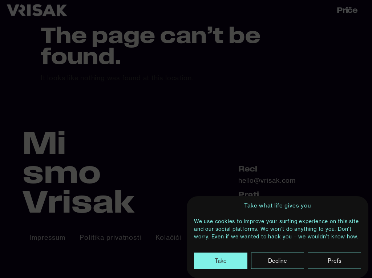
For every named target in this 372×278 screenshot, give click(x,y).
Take (221, 261)
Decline (277, 261)
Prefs (334, 261)
